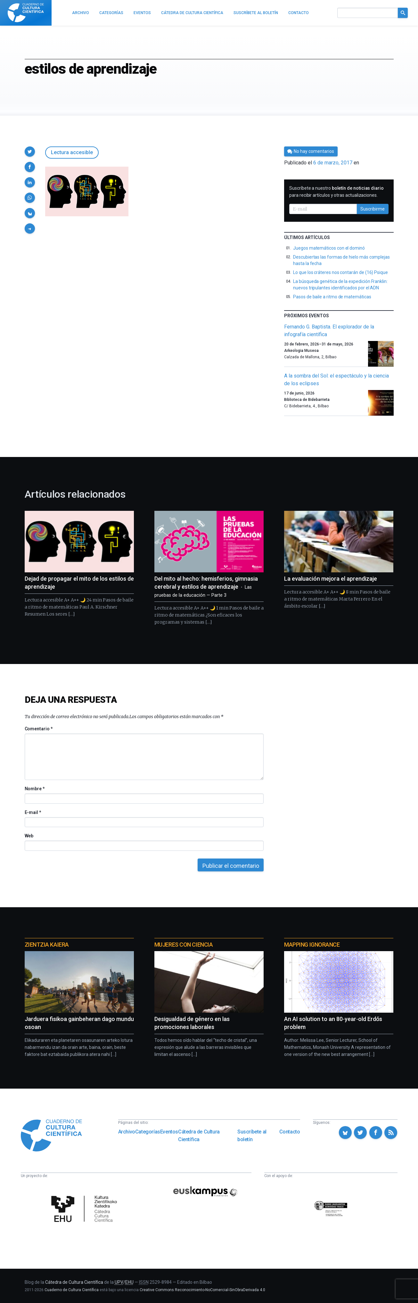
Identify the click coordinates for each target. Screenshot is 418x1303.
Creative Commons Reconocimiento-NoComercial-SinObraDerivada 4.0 (202, 1290)
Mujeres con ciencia (183, 944)
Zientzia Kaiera (47, 944)
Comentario (39, 728)
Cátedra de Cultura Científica (199, 1135)
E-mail (33, 812)
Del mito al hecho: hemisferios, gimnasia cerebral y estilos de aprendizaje (206, 586)
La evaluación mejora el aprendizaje (330, 578)
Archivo (126, 1132)
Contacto (289, 1132)
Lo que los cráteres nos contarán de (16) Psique (340, 272)
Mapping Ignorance (312, 944)
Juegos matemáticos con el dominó (329, 248)
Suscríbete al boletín (251, 1135)
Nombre (35, 788)
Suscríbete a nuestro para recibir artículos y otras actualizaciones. (336, 192)
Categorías (147, 1132)
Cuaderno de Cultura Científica (72, 1290)
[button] (30, 151)
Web (29, 835)
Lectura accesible (72, 152)
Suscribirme (372, 209)
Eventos (169, 1132)
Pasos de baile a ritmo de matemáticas (332, 296)
